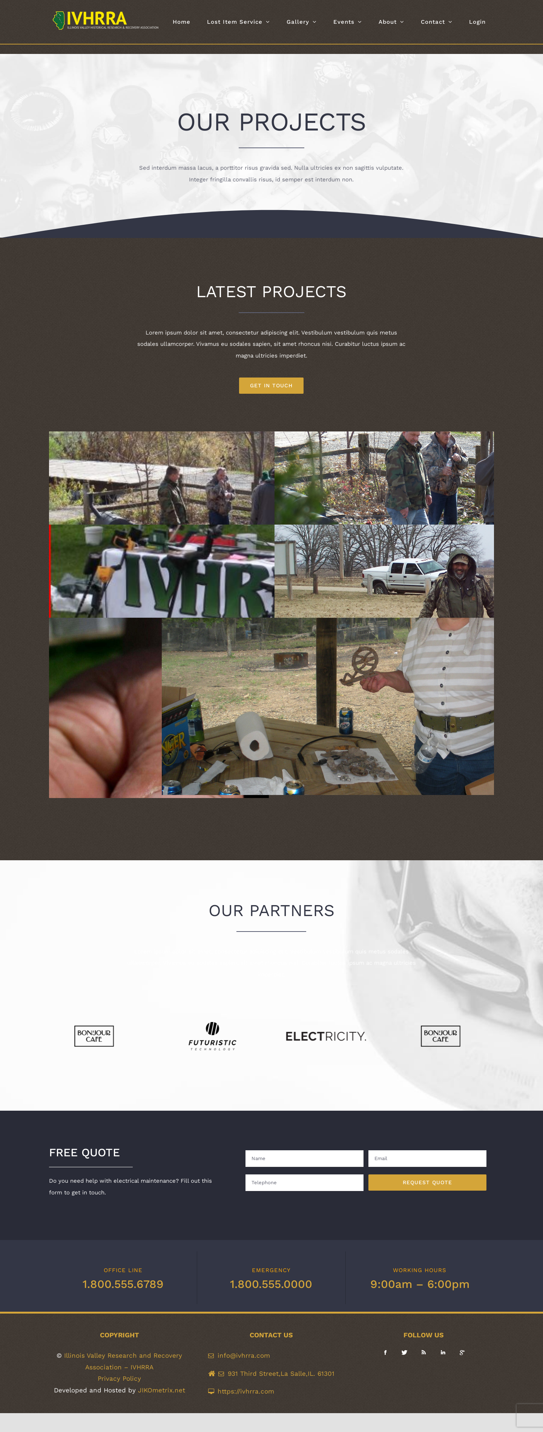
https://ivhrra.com (246, 1391)
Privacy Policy (119, 1378)
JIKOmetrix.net (161, 1390)
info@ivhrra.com (244, 1355)
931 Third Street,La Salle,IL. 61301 (281, 1373)
